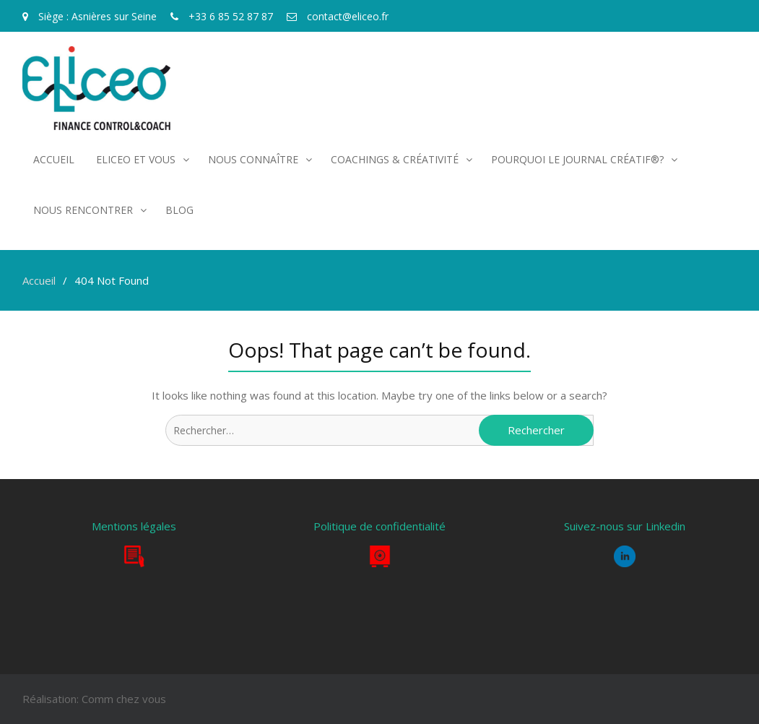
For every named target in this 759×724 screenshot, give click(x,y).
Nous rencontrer (83, 210)
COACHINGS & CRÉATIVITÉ (395, 159)
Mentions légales (134, 526)
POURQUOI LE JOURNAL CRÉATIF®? (577, 159)
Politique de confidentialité (379, 526)
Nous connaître (253, 159)
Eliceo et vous (135, 159)
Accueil (53, 159)
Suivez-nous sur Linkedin (624, 526)
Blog (179, 210)
